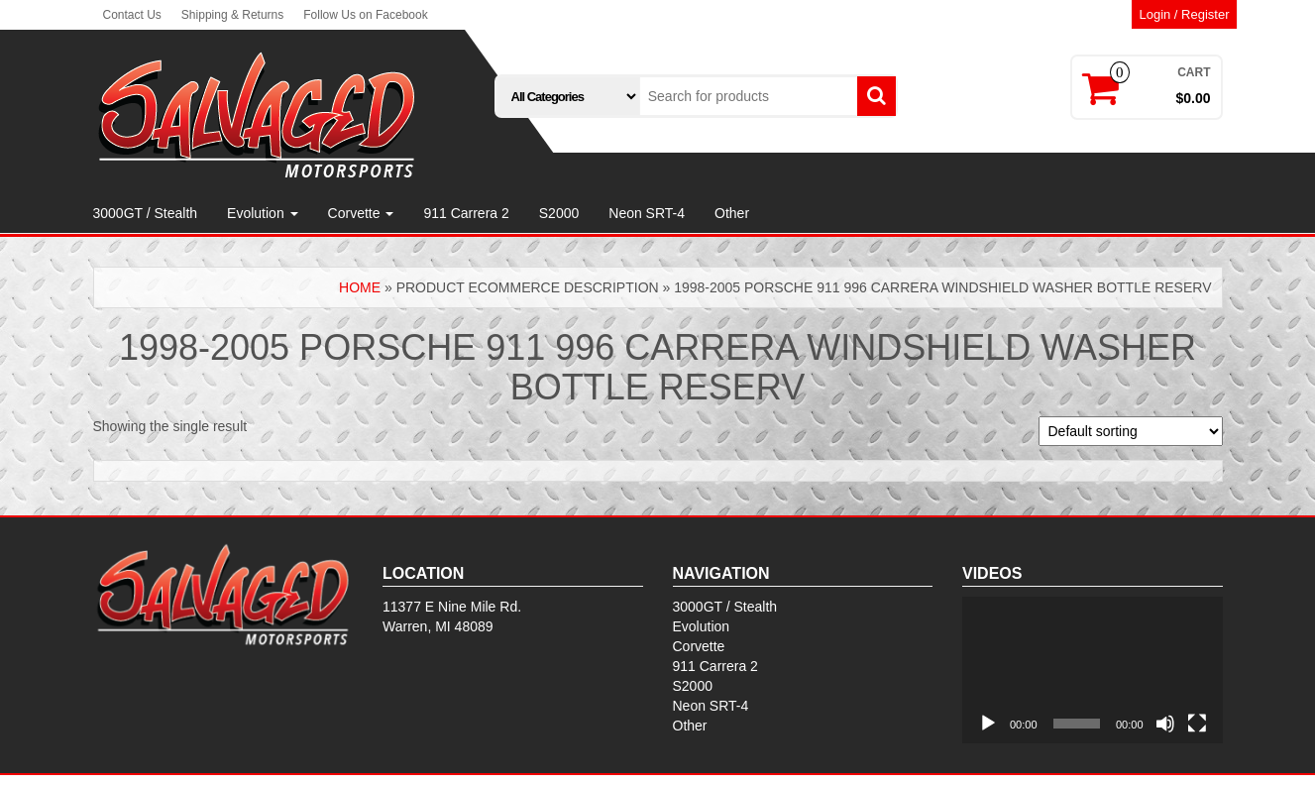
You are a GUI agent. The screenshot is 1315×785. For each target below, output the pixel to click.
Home (360, 287)
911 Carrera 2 (465, 213)
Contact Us (132, 15)
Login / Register (1184, 14)
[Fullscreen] (1197, 723)
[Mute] (1165, 723)
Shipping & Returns (232, 15)
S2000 (559, 213)
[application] (1092, 670)
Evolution (262, 213)
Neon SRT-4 (646, 213)
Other (731, 213)
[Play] (988, 723)
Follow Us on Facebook (365, 15)
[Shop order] (1131, 431)
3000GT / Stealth (145, 213)
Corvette (361, 213)
